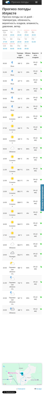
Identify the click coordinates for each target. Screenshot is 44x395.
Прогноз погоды (17, 2)
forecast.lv (21, 389)
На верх (38, 389)
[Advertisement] (22, 339)
